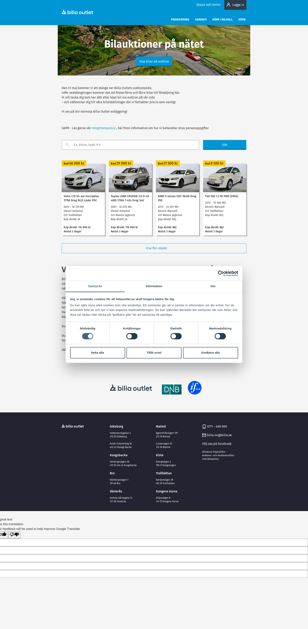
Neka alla (97, 352)
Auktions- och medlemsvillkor (218, 455)
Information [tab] (154, 286)
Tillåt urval (154, 352)
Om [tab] (212, 286)
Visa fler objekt (154, 248)
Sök (224, 145)
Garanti (201, 19)
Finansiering (180, 19)
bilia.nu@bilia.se (219, 435)
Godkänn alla (210, 352)
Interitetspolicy (210, 459)
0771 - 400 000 (217, 426)
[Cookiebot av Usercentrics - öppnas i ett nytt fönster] (221, 273)
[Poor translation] (14, 535)
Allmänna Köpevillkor (214, 452)
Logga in (238, 5)
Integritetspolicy (104, 128)
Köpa (242, 19)
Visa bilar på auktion (154, 61)
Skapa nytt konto (208, 4)
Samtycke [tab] (95, 286)
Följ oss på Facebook (216, 444)
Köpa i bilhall (222, 19)
